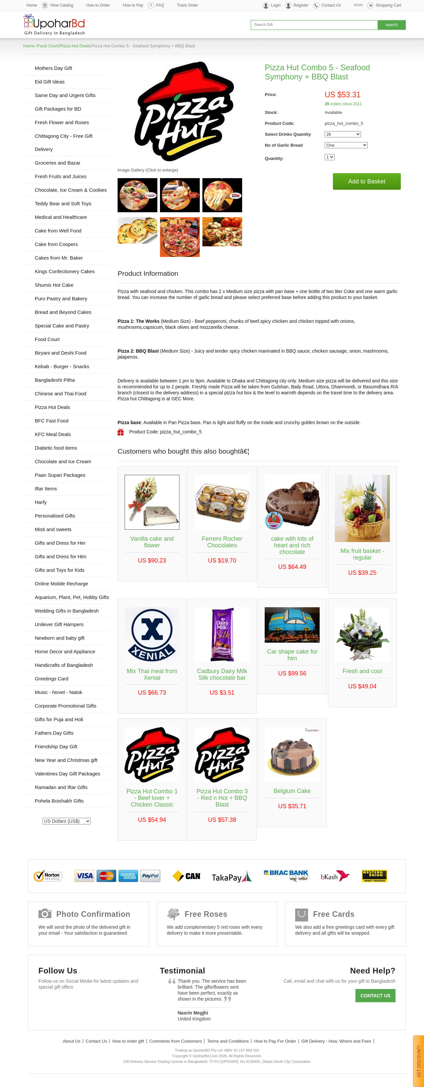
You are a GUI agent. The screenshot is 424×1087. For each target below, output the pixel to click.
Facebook (46, 1003)
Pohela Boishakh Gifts (59, 801)
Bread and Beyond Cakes (63, 312)
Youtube (104, 1003)
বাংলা (358, 5)
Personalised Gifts (55, 516)
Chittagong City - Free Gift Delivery (63, 142)
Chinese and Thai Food (60, 393)
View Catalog (62, 5)
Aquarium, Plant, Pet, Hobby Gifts (72, 597)
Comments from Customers (175, 1041)
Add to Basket (366, 181)
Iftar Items (46, 488)
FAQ (160, 5)
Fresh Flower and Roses (62, 122)
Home (31, 5)
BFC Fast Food (52, 420)
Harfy (41, 502)
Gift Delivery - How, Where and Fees (336, 1041)
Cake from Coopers (56, 244)
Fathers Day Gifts (54, 733)
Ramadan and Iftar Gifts (61, 787)
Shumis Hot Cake (54, 285)
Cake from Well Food (58, 230)
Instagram (123, 1003)
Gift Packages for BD (58, 109)
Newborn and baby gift (59, 638)
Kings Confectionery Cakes (65, 271)
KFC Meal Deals (53, 434)
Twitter (66, 1003)
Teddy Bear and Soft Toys (63, 203)
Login (276, 5)
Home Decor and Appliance (65, 651)
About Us (71, 1041)
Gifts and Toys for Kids (59, 570)
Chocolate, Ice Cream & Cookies (71, 190)
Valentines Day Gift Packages (67, 773)
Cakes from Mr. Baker (59, 258)
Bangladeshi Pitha (55, 380)
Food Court (48, 45)
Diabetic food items (56, 448)
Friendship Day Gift (56, 746)
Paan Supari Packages (60, 475)
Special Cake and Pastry (62, 325)
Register (300, 5)
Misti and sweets (53, 529)
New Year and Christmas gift (66, 760)
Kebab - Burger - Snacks (62, 366)
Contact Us (331, 5)
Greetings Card (52, 678)
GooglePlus (85, 1003)
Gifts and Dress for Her (60, 543)
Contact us (375, 995)
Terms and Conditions (228, 1041)
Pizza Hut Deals (75, 45)
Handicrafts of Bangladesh (64, 665)
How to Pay (133, 5)
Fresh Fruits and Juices (60, 176)
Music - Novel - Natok (58, 692)
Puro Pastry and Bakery (61, 298)
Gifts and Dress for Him (60, 556)
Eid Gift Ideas (50, 81)
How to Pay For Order (275, 1041)
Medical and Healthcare (61, 217)
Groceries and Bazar (57, 163)
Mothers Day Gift (53, 68)
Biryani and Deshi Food (60, 353)
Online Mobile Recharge (61, 583)
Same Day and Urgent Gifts (65, 95)
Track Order (187, 5)
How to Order (98, 5)
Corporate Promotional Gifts (65, 706)
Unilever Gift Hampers (59, 624)
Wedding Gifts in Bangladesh (67, 611)
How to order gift (128, 1041)
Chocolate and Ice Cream (63, 461)
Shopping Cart (388, 5)
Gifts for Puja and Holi (59, 719)
